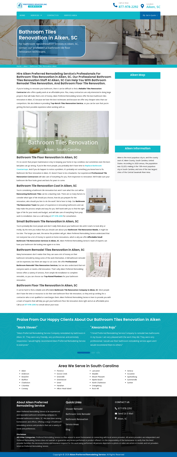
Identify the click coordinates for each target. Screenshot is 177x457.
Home (22, 15)
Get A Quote (150, 15)
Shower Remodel (74, 408)
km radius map (137, 109)
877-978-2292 (128, 7)
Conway (25, 388)
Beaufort (25, 377)
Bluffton (25, 379)
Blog (68, 429)
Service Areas (72, 424)
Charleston (26, 382)
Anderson (25, 374)
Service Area (70, 15)
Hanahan (60, 385)
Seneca (130, 371)
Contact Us (53, 15)
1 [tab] (83, 353)
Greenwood (61, 379)
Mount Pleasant (98, 377)
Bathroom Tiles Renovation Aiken (43, 66)
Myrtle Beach (97, 379)
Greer (59, 382)
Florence (60, 371)
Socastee (131, 374)
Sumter (130, 382)
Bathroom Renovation (77, 419)
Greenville (61, 377)
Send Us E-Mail (125, 413)
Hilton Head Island (64, 388)
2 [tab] (93, 353)
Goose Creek (62, 374)
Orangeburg (96, 385)
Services (35, 15)
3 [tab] (98, 353)
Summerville (132, 379)
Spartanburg (132, 377)
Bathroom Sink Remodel (78, 414)
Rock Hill (95, 388)
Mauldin (95, 374)
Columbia (25, 385)
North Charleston (99, 382)
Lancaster (96, 371)
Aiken (25, 66)
